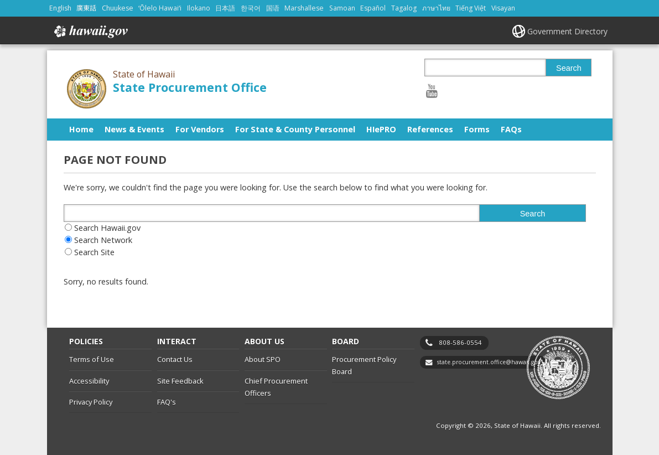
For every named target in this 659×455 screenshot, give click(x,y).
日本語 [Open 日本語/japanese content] (225, 8)
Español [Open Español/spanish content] (373, 8)
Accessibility (89, 381)
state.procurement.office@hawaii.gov (489, 362)
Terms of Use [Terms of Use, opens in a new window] (91, 359)
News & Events (134, 129)
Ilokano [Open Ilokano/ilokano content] (198, 8)
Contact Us (175, 359)
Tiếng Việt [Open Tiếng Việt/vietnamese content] (470, 8)
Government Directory (567, 31)
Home (81, 129)
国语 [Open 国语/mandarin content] (272, 8)
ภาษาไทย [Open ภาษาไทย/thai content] (436, 8)
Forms (477, 129)
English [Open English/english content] (60, 8)
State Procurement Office (190, 87)
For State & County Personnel (295, 129)
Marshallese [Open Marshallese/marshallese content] (304, 8)
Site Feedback (180, 381)
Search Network (103, 240)
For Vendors (199, 129)
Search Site (94, 252)
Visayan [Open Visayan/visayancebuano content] (503, 8)
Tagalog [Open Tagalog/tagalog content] (404, 8)
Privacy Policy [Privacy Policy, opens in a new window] (90, 402)
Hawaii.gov (90, 31)
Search (569, 68)
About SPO (263, 359)
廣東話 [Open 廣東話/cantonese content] (86, 8)
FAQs (511, 129)
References (430, 129)
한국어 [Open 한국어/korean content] (251, 8)
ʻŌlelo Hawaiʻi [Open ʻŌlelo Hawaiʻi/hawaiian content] (159, 8)
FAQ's (166, 402)
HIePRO (381, 129)
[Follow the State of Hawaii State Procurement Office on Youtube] (432, 90)
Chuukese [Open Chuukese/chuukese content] (117, 8)
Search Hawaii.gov (107, 228)
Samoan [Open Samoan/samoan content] (342, 8)
